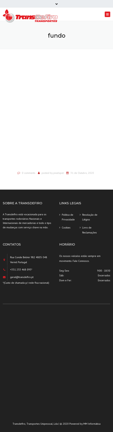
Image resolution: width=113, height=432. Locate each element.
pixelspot (58, 173)
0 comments (28, 173)
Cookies (66, 227)
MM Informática (91, 423)
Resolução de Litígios (89, 217)
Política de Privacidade (68, 217)
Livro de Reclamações (89, 230)
